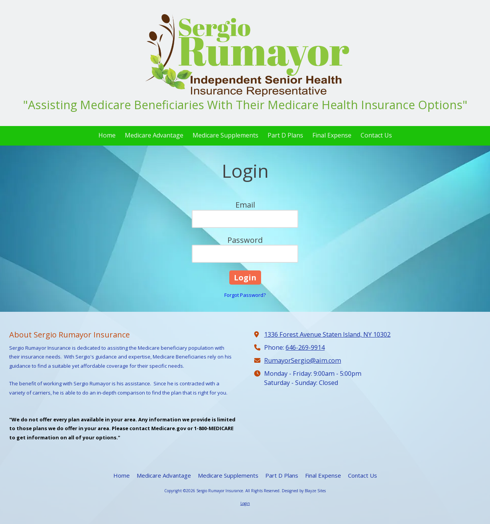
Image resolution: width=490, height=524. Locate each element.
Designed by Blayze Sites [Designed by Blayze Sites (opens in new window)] (304, 490)
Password (245, 240)
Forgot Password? (245, 294)
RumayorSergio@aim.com (302, 360)
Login (245, 503)
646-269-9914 (305, 347)
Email (245, 205)
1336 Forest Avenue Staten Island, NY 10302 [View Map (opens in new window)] (327, 334)
